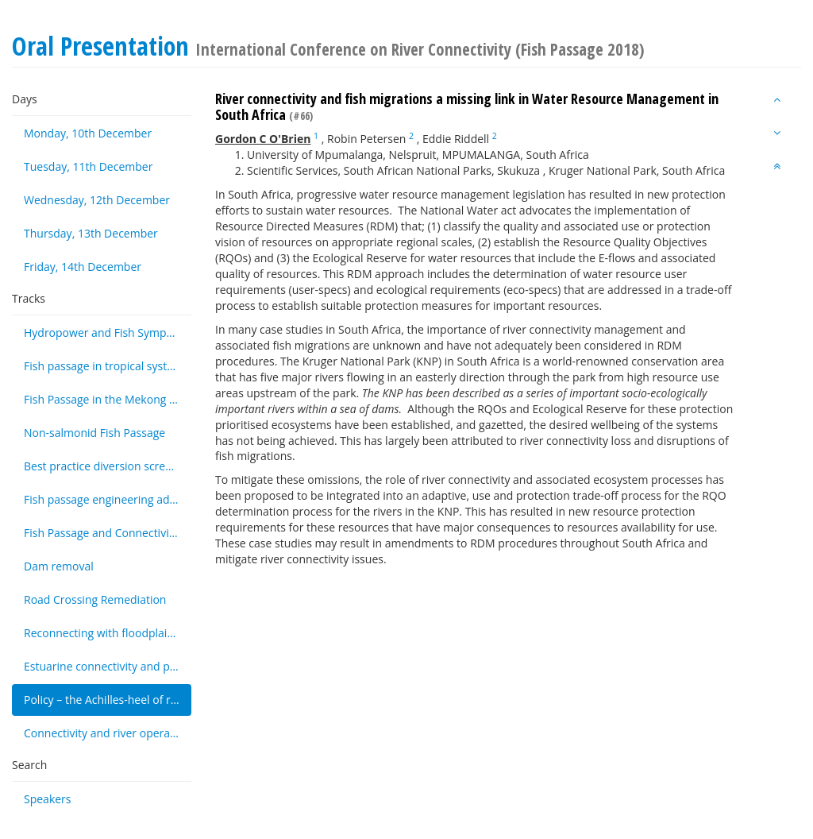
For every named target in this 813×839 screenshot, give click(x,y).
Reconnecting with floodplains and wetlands (107, 632)
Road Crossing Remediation (95, 599)
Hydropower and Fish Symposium (107, 332)
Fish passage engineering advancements (107, 499)
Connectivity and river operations (107, 732)
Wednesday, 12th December (97, 199)
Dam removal (59, 566)
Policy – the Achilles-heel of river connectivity (107, 699)
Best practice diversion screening (107, 466)
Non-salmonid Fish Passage (94, 432)
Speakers (47, 798)
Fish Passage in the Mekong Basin (107, 399)
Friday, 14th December (82, 266)
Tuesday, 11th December (88, 166)
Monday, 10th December (88, 133)
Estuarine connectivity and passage (107, 666)
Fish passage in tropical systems (106, 365)
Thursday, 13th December (91, 233)
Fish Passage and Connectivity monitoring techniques (107, 532)
